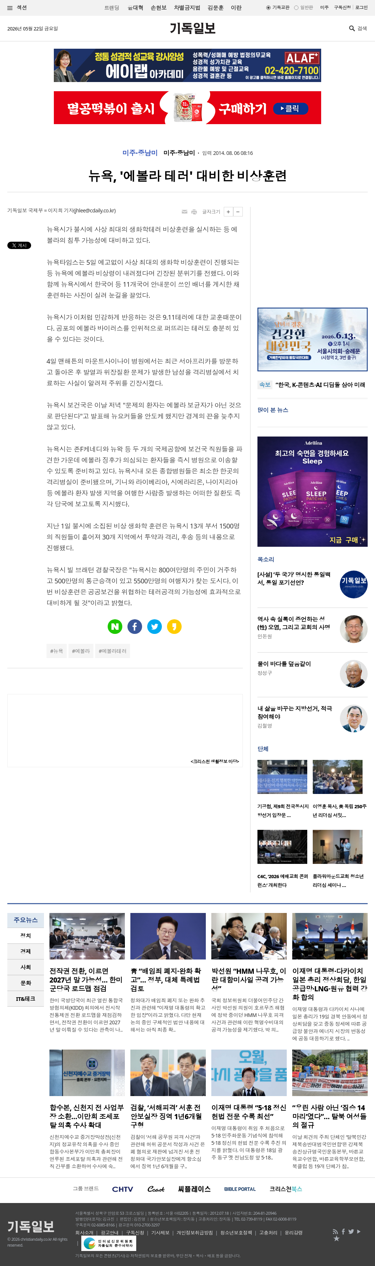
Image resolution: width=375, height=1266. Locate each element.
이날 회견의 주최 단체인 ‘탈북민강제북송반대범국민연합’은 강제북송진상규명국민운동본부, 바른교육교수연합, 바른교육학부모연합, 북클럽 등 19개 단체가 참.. (329, 1151)
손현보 (158, 7)
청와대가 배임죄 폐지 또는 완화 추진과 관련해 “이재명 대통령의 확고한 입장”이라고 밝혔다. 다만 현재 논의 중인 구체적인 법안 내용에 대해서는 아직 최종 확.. (167, 1015)
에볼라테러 (114, 650)
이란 (236, 7)
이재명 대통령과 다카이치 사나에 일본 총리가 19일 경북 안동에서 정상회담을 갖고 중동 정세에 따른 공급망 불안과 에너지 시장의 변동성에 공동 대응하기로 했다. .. (329, 1024)
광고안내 (110, 1232)
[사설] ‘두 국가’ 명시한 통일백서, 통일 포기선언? (294, 579)
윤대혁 (135, 7)
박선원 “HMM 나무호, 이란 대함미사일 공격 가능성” (248, 980)
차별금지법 (187, 7)
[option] (285, 791)
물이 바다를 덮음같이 (284, 664)
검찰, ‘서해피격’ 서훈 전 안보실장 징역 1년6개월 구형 (166, 1116)
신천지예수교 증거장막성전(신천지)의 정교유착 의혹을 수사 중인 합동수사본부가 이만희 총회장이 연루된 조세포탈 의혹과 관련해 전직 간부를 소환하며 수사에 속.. (86, 1151)
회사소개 (84, 1232)
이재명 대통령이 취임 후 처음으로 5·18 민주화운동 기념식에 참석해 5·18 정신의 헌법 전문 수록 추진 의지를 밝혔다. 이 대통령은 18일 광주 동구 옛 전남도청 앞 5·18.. (248, 1143)
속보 (265, 385)
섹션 (17, 8)
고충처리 (268, 1232)
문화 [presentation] (26, 983)
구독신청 (342, 7)
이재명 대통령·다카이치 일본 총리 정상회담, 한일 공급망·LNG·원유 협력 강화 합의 (329, 984)
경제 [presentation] (26, 951)
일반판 (306, 7)
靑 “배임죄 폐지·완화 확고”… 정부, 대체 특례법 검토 (165, 980)
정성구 (264, 672)
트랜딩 (111, 7)
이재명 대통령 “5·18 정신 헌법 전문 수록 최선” (248, 1112)
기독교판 (280, 7)
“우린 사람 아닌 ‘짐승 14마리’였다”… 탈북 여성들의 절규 (329, 1116)
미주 (324, 7)
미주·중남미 (140, 153)
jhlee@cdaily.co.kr (94, 210)
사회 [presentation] (26, 967)
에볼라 (82, 650)
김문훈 (215, 7)
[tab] (25, 936)
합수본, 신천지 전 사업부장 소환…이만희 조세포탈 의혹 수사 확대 (86, 1116)
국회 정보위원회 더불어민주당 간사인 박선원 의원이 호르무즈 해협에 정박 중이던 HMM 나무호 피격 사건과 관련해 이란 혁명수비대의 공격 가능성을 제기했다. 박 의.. (248, 1015)
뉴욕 (58, 650)
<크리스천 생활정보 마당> (215, 761)
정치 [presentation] (26, 935)
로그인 (361, 7)
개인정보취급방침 (195, 1232)
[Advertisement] (312, 252)
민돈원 (264, 636)
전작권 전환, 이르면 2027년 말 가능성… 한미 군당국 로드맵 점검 (86, 980)
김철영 (264, 725)
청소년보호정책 (236, 1232)
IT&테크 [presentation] (26, 998)
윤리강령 (294, 1232)
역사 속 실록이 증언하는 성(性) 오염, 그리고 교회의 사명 (293, 623)
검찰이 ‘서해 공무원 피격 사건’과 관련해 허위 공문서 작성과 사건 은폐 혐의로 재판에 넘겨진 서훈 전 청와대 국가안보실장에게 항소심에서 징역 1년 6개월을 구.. (167, 1151)
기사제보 (160, 1232)
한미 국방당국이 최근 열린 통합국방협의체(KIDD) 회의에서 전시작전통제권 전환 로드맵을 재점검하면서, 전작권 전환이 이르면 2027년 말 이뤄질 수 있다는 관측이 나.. (86, 1015)
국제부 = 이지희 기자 (51, 210)
